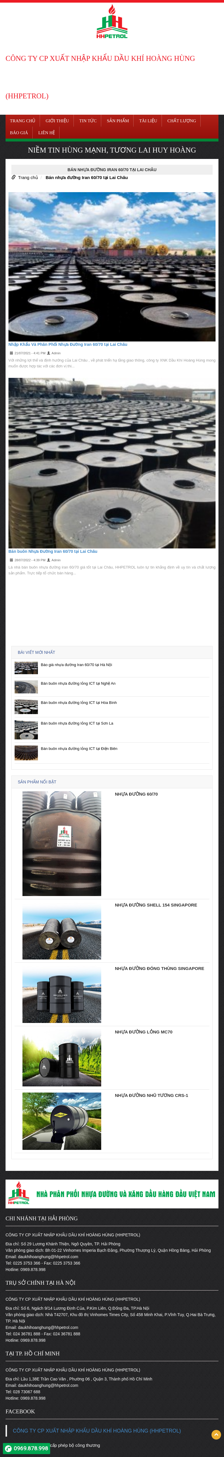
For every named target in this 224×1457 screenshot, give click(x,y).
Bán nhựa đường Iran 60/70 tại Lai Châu (87, 177)
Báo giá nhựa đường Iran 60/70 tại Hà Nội (76, 665)
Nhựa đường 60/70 (136, 794)
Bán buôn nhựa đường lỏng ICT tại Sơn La (77, 723)
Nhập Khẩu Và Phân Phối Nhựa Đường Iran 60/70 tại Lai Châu (67, 344)
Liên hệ (46, 132)
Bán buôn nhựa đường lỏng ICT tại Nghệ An (78, 683)
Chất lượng (181, 120)
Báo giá (19, 132)
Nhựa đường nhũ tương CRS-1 (151, 1095)
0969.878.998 (31, 1448)
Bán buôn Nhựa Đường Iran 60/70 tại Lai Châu (52, 551)
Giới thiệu (57, 120)
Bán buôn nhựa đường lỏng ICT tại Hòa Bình (79, 702)
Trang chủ (22, 120)
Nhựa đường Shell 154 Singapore (156, 904)
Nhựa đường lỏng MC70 (143, 1031)
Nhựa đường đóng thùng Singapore (159, 968)
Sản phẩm (118, 120)
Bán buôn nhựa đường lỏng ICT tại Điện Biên (79, 748)
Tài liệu (148, 120)
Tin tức (88, 120)
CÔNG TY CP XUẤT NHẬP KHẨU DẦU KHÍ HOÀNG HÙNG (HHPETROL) (97, 1431)
